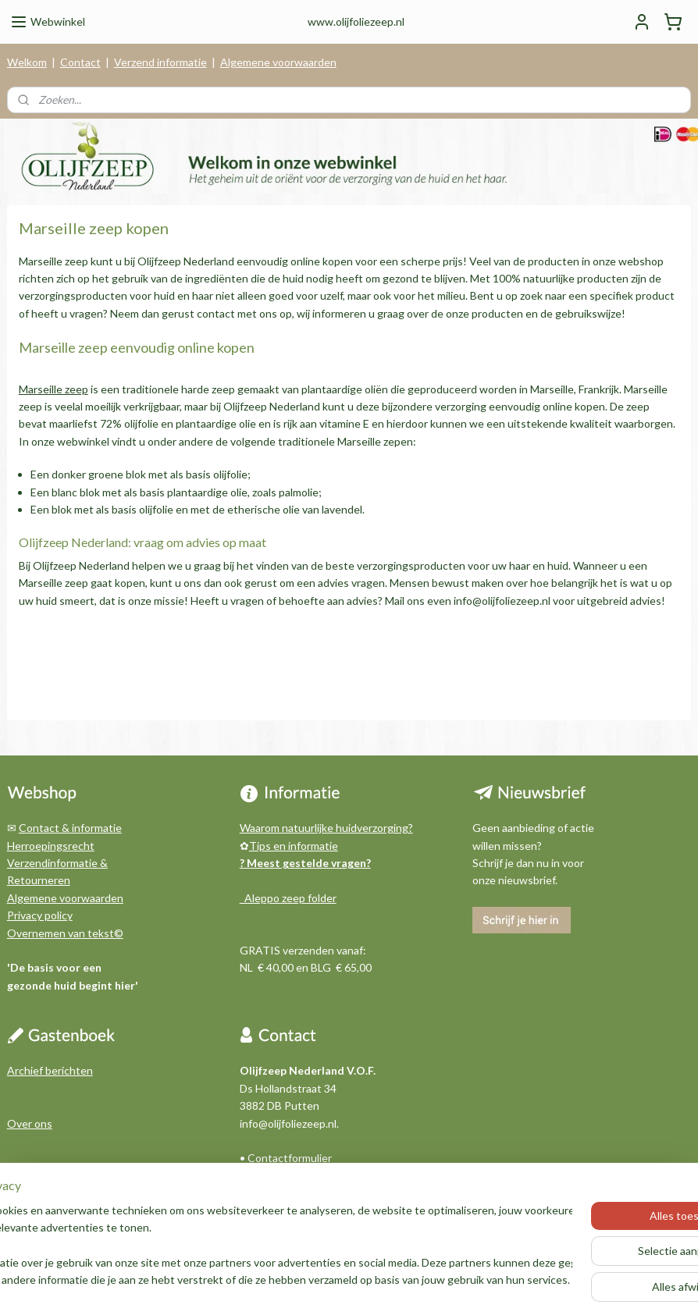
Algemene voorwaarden (278, 62)
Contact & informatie (70, 827)
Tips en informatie (293, 845)
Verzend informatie (160, 62)
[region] (246, 1237)
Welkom (27, 62)
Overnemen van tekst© (65, 933)
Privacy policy (40, 915)
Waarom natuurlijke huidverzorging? (326, 827)
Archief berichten (50, 1070)
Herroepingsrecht (50, 845)
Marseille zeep (53, 388)
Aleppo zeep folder (288, 898)
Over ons (29, 1123)
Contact (80, 62)
